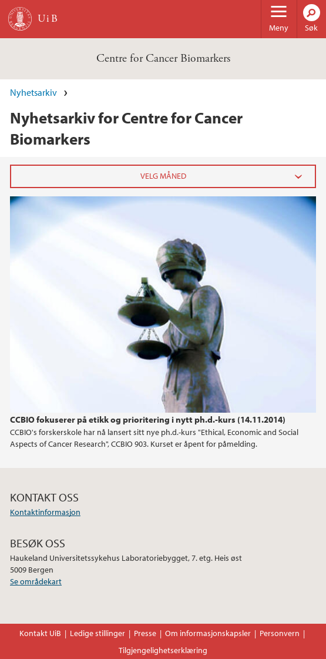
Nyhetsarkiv (33, 92)
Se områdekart (36, 581)
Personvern (280, 633)
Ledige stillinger (97, 633)
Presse (145, 633)
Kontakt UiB (40, 633)
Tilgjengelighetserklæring (163, 650)
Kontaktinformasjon (45, 512)
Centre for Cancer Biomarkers (163, 58)
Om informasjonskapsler (208, 633)
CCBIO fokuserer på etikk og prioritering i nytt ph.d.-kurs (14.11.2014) (147, 419)
